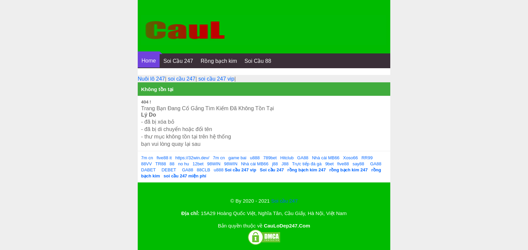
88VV (146, 163)
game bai (237, 157)
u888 (255, 157)
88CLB (203, 169)
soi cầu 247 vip (216, 79)
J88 (285, 163)
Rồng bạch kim (219, 61)
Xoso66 (350, 157)
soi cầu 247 (182, 79)
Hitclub (287, 157)
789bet (270, 157)
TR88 (160, 163)
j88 (275, 163)
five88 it (164, 157)
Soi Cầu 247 (178, 61)
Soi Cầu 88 (257, 61)
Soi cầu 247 (284, 201)
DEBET (169, 169)
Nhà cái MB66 (325, 157)
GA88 (302, 157)
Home (148, 61)
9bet (329, 163)
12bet (198, 163)
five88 (343, 163)
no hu (183, 163)
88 (172, 163)
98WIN (214, 163)
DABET (148, 169)
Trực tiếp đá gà (307, 163)
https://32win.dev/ (192, 157)
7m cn (147, 157)
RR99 (366, 157)
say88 (358, 163)
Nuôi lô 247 (151, 79)
